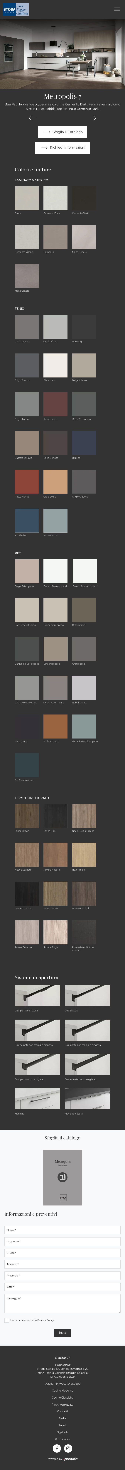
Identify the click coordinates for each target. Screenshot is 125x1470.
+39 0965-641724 (64, 1377)
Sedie (62, 1418)
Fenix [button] (19, 309)
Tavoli (62, 1425)
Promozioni (62, 1439)
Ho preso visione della (32, 1320)
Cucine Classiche (62, 1397)
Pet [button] (18, 553)
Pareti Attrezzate (62, 1404)
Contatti (62, 1411)
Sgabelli (62, 1432)
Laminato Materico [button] (31, 180)
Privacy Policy (45, 1320)
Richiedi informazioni (62, 147)
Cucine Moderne (62, 1390)
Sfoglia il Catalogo (63, 132)
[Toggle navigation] (117, 9)
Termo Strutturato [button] (32, 798)
